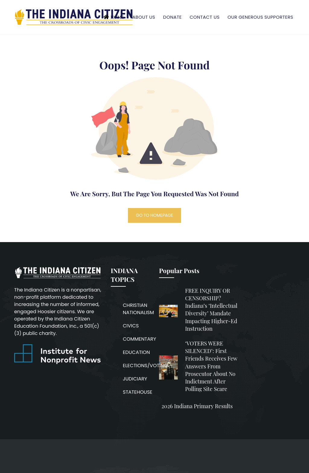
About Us (143, 17)
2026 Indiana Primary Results (197, 406)
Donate (172, 17)
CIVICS (131, 325)
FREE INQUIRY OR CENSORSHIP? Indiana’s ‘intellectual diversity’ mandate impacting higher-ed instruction (211, 309)
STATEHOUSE (137, 392)
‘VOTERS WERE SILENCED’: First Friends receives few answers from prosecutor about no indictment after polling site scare (211, 366)
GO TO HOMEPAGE (154, 215)
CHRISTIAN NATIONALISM (138, 309)
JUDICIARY (135, 378)
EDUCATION (136, 352)
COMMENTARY (139, 339)
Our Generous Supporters (260, 17)
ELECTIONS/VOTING (145, 365)
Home (117, 17)
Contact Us (204, 17)
